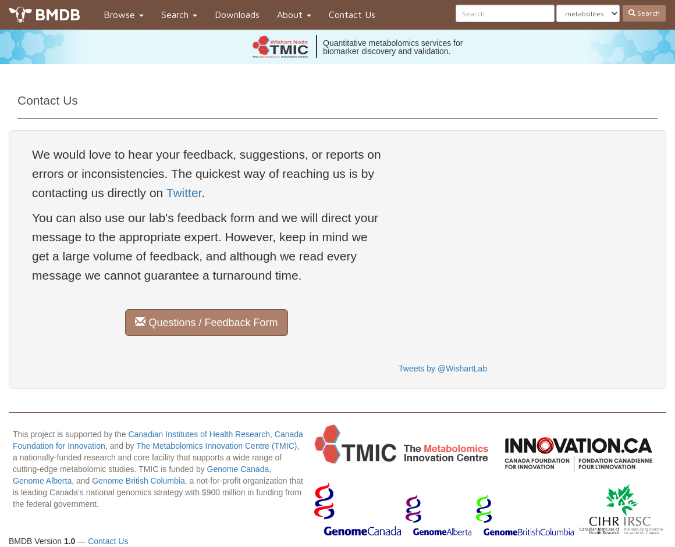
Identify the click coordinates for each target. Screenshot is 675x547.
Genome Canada (238, 469)
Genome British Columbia (138, 480)
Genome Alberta (42, 480)
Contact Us (352, 14)
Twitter (184, 192)
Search (179, 14)
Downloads (237, 14)
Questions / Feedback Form (206, 322)
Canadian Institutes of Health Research (199, 434)
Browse (124, 14)
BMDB (57, 14)
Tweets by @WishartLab (443, 368)
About (294, 14)
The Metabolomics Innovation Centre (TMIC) (216, 446)
